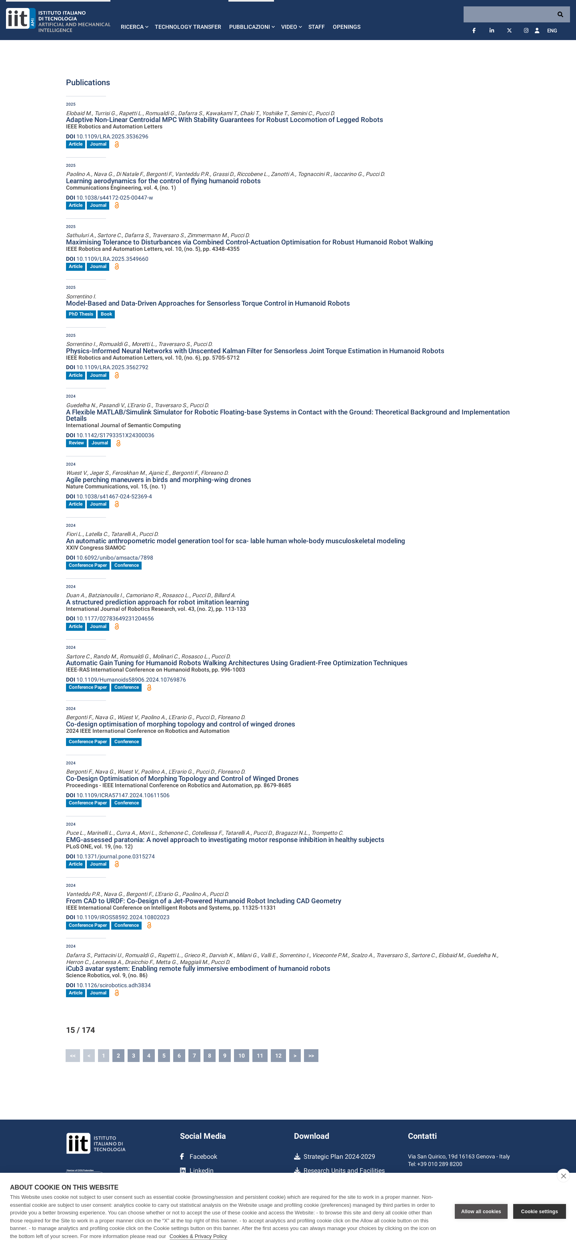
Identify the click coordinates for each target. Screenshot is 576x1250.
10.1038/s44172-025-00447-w (109, 197)
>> (311, 1055)
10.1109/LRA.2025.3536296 (107, 136)
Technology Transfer (188, 27)
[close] (563, 1175)
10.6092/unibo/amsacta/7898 (109, 557)
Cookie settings (539, 1211)
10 (241, 1055)
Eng (552, 31)
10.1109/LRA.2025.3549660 (107, 259)
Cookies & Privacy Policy (198, 1236)
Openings (346, 27)
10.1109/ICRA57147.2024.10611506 (118, 795)
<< (73, 1055)
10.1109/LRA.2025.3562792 (107, 367)
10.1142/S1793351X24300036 (110, 435)
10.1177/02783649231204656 (110, 618)
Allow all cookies (481, 1211)
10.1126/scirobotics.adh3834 (108, 985)
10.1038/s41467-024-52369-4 (109, 496)
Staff (316, 27)
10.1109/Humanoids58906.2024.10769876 (126, 679)
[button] (134, 20)
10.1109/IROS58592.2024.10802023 (118, 917)
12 (278, 1055)
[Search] (517, 14)
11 (260, 1055)
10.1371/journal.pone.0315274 (110, 856)
